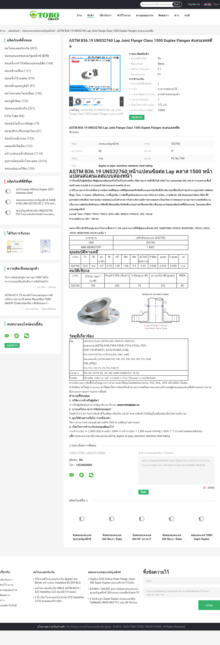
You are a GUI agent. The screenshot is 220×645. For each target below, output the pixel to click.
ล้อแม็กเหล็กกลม (15, 138)
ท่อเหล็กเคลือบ (14, 71)
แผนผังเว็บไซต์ (8, 605)
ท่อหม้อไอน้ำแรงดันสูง (19, 123)
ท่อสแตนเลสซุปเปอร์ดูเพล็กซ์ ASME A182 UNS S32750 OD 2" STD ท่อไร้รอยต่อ (36, 203)
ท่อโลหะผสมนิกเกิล (17, 48)
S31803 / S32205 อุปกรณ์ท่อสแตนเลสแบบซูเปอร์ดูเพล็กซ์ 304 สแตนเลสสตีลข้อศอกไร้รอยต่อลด (114, 591)
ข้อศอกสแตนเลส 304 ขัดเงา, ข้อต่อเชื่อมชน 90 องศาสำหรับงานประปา (172, 537)
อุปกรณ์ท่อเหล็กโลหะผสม (21, 161)
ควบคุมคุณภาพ (144, 15)
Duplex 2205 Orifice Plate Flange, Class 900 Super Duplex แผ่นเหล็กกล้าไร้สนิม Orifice (112, 581)
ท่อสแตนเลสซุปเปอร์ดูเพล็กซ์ (38, 30)
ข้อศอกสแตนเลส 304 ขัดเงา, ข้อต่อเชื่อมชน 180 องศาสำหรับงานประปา (111, 537)
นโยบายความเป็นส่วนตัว (51, 626)
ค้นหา (177, 4)
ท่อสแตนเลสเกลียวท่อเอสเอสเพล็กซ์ (95, 436)
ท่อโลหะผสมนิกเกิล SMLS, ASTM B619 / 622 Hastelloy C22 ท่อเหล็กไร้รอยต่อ (57, 590)
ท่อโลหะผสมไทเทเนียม (19, 93)
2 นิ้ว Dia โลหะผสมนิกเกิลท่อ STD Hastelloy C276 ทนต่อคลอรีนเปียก (59, 599)
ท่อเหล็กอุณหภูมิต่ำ (17, 86)
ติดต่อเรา (163, 15)
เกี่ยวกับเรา (105, 15)
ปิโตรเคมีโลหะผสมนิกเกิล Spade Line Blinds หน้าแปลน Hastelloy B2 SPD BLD (58, 581)
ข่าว (176, 15)
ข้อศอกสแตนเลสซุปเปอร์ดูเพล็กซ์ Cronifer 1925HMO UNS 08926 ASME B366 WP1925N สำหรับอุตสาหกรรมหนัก (82, 537)
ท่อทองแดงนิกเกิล (16, 108)
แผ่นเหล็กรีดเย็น (15, 146)
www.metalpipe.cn (128, 404)
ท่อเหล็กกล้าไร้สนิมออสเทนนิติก (25, 63)
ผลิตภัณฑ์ (13, 30)
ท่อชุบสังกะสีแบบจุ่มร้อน (20, 131)
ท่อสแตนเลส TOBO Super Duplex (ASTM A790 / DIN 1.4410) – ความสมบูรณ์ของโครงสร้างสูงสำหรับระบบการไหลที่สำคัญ (201, 537)
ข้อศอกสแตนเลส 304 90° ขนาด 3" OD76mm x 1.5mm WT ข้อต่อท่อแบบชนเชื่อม (142, 537)
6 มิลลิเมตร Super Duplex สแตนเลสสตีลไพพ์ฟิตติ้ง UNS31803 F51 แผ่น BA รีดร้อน (113, 600)
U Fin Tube (11, 116)
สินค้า (90, 15)
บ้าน (79, 15)
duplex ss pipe (124, 436)
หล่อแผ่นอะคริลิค (16, 168)
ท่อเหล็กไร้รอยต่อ (16, 78)
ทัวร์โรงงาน (124, 15)
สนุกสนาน (194, 4)
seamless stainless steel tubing (152, 436)
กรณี (187, 15)
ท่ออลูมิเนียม (13, 101)
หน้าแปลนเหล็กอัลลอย (19, 153)
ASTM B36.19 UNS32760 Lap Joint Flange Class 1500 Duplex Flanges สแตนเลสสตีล (96, 114)
